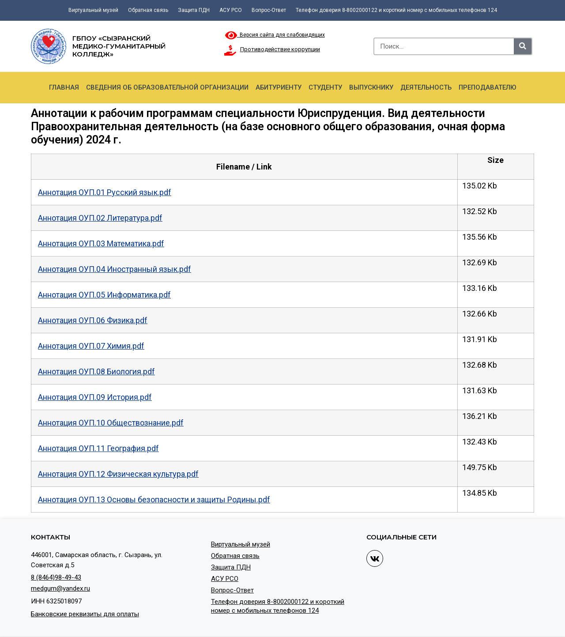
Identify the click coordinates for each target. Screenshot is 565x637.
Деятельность (426, 87)
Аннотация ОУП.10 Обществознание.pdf (111, 422)
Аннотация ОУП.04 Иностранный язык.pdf (114, 269)
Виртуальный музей (93, 10)
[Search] (522, 46)
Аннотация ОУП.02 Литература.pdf (100, 217)
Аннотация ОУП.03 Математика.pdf (101, 243)
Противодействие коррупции (280, 49)
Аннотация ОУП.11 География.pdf (98, 448)
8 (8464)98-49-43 (56, 577)
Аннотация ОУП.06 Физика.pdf (92, 320)
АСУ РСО (230, 10)
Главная (64, 87)
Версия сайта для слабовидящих (275, 35)
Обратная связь (148, 10)
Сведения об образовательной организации (167, 87)
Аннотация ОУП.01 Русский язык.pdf (104, 192)
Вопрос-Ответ (269, 10)
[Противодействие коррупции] (230, 50)
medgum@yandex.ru (60, 588)
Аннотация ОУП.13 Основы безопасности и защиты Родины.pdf (154, 499)
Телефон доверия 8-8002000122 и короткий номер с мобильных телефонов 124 (396, 10)
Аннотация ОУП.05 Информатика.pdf (104, 294)
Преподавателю (487, 87)
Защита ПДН (194, 10)
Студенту (325, 87)
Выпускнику (371, 87)
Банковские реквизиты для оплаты (85, 614)
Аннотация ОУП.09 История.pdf (95, 397)
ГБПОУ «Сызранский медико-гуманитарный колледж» (119, 46)
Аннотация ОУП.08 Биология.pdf (96, 371)
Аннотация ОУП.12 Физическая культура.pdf (118, 474)
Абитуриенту (278, 87)
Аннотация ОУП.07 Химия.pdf (91, 346)
